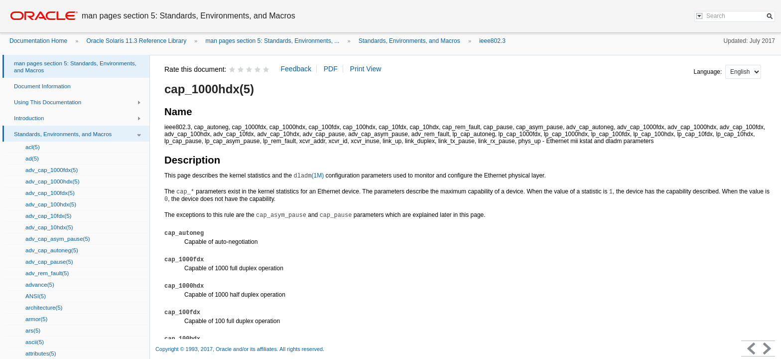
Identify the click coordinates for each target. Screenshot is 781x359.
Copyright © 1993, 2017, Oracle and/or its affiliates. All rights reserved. (239, 349)
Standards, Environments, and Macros (409, 40)
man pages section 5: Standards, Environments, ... (273, 40)
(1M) (308, 175)
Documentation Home (38, 40)
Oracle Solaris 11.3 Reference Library (136, 40)
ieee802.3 (492, 40)
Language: (709, 71)
